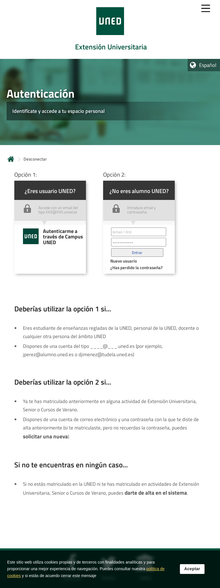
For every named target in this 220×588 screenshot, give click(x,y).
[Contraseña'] (138, 242)
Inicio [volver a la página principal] (11, 159)
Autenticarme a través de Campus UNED (63, 236)
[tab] (110, 29)
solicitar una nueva (45, 436)
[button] (137, 252)
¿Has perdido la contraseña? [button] (136, 267)
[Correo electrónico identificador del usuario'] (138, 232)
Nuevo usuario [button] (123, 261)
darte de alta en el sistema (156, 493)
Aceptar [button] (192, 570)
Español (207, 65)
